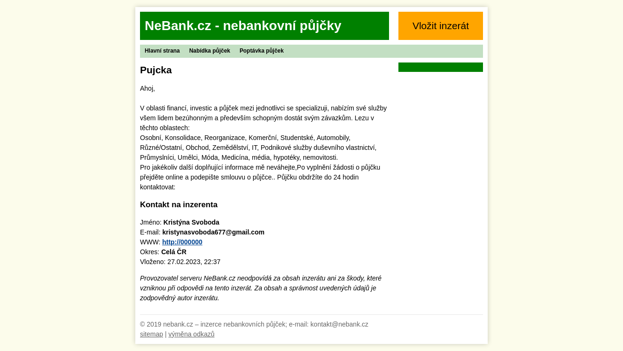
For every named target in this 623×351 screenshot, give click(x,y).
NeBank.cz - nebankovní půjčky (243, 25)
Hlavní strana (162, 50)
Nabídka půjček (209, 50)
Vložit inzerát (441, 25)
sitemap (151, 334)
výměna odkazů (191, 334)
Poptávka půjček (262, 50)
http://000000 (182, 242)
